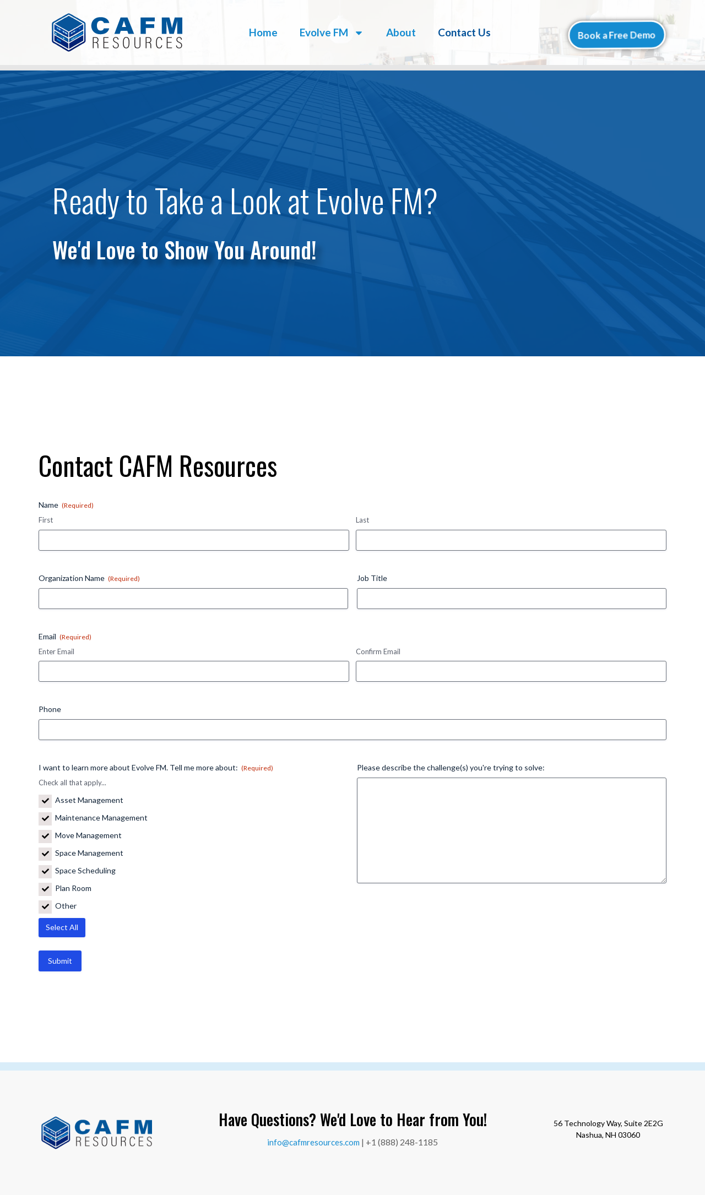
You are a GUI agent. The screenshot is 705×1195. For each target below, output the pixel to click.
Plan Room (73, 888)
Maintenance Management (101, 817)
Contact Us (464, 32)
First (46, 519)
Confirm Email (378, 651)
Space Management (89, 853)
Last (362, 519)
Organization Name (89, 578)
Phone (50, 709)
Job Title (372, 578)
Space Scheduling (85, 870)
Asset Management (89, 800)
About (401, 32)
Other (66, 905)
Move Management (88, 835)
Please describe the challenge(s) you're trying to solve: (451, 767)
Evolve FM (332, 33)
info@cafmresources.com (313, 1142)
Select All (62, 927)
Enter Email (56, 651)
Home (263, 32)
